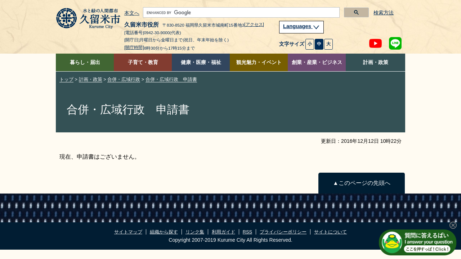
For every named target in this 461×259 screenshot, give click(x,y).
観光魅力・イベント (259, 62)
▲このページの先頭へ (361, 183)
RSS (247, 232)
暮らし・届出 (85, 62)
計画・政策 (375, 62)
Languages (301, 26)
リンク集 (194, 232)
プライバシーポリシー (283, 232)
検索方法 (383, 12)
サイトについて (330, 232)
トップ (66, 79)
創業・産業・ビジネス (317, 62)
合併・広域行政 (123, 79)
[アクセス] (254, 24)
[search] (241, 12)
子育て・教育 (143, 62)
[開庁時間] (134, 47)
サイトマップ (128, 232)
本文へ (131, 13)
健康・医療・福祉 (201, 62)
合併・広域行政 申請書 (171, 79)
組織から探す (164, 232)
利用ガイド (223, 232)
